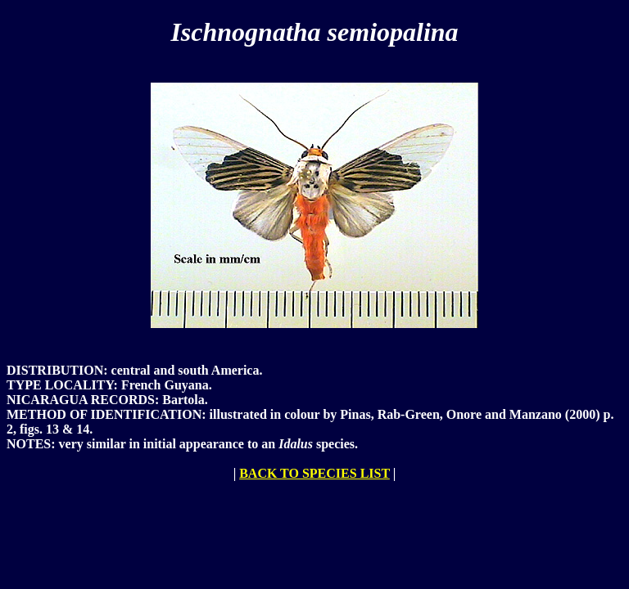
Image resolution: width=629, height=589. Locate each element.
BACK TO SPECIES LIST (314, 473)
